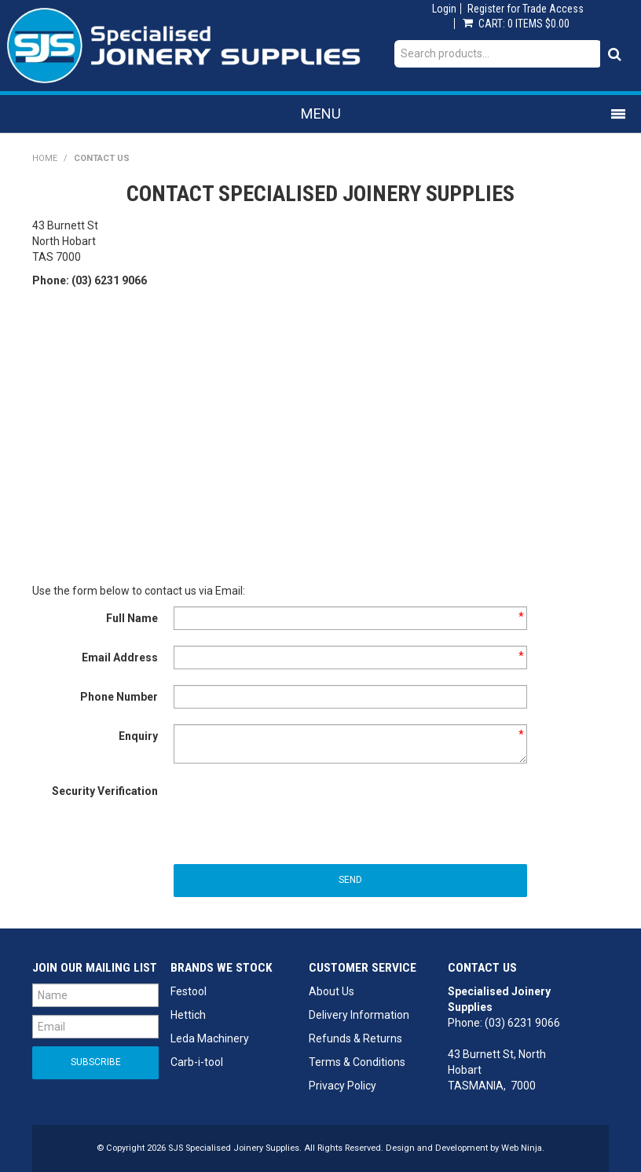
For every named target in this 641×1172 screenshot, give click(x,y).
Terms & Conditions (357, 1062)
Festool (188, 991)
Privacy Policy (342, 1085)
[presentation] (293, 810)
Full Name (132, 618)
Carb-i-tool (196, 1062)
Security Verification (105, 791)
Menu (321, 113)
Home (44, 158)
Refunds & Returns (355, 1038)
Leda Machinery (209, 1038)
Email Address (120, 657)
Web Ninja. (522, 1148)
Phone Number (119, 696)
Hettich (188, 1015)
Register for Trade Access (525, 8)
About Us (331, 991)
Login (444, 8)
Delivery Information (359, 1015)
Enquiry (138, 736)
